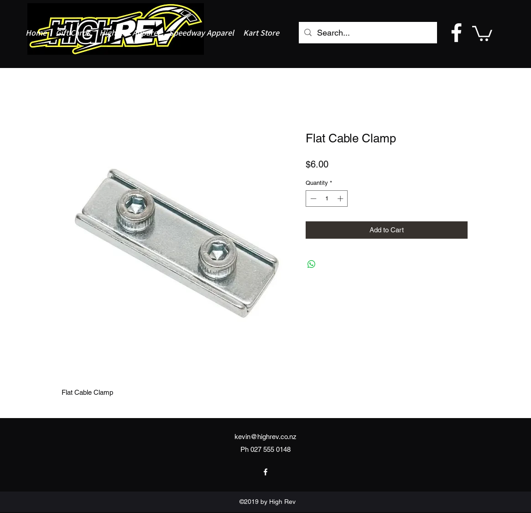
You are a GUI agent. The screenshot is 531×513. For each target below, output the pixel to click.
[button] (482, 32)
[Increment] (341, 198)
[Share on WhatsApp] (311, 264)
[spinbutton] (327, 198)
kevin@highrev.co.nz (265, 436)
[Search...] (367, 33)
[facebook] (456, 32)
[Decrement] (312, 198)
